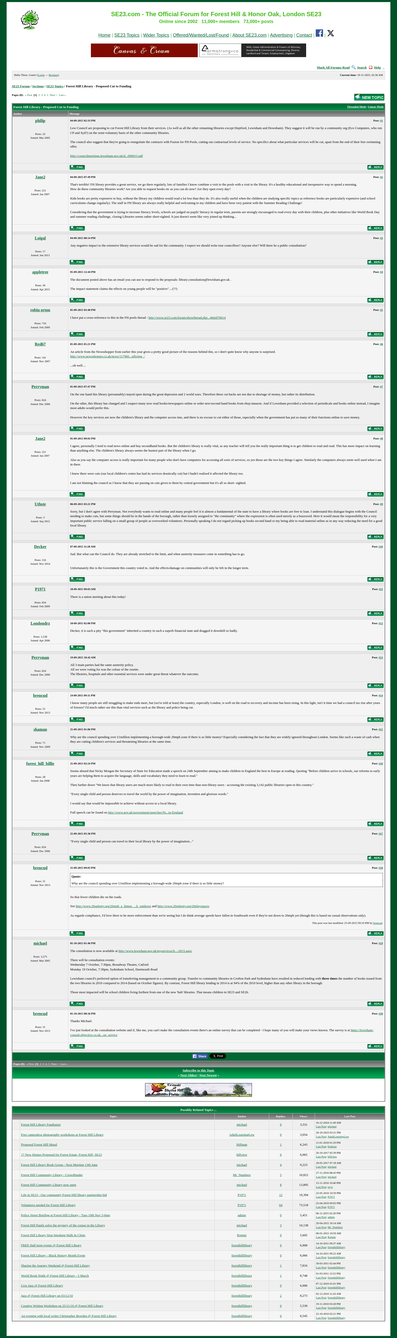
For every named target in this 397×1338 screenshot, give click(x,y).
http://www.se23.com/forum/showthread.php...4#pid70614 (187, 317)
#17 (381, 833)
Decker (40, 546)
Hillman (241, 1144)
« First (28, 94)
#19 (381, 943)
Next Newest (208, 1075)
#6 (381, 344)
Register (53, 74)
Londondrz (40, 623)
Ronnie (242, 1235)
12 (280, 1195)
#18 (381, 867)
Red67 (40, 344)
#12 (381, 623)
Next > (53, 94)
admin (242, 1215)
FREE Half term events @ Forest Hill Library (51, 1245)
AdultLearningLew (241, 1135)
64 (280, 1205)
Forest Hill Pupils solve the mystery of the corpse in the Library (63, 1225)
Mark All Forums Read (333, 67)
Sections (38, 86)
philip (40, 120)
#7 (381, 386)
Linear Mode (376, 106)
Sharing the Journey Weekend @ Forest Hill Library (55, 1265)
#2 (381, 176)
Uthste (40, 504)
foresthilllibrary (241, 1245)
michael (40, 943)
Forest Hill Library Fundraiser (41, 1124)
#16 (381, 763)
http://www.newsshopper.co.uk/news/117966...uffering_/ (107, 356)
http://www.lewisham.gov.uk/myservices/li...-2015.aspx (155, 951)
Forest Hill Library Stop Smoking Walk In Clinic (53, 1235)
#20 (381, 1013)
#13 (381, 657)
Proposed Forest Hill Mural (39, 1144)
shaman (40, 729)
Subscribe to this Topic (198, 1070)
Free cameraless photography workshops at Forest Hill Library (62, 1135)
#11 (381, 589)
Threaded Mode (356, 106)
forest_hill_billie (40, 763)
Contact (304, 35)
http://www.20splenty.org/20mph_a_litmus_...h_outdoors (113, 906)
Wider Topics (156, 35)
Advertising (281, 35)
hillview (241, 1155)
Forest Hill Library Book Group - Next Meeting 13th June (59, 1165)
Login (41, 74)
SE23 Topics (127, 35)
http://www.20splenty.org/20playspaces (183, 906)
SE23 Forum (21, 86)
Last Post (321, 1126)
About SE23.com (249, 35)
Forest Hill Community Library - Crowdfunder (52, 1175)
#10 (381, 546)
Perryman (40, 386)
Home (104, 35)
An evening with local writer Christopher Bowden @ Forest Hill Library (68, 1316)
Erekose (332, 1146)
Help (375, 67)
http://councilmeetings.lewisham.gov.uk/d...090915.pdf (106, 156)
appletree (40, 272)
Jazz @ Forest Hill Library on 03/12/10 (47, 1296)
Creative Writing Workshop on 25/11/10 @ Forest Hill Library (62, 1306)
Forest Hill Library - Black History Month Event (53, 1255)
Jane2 (40, 177)
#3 (381, 237)
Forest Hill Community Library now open (48, 1185)
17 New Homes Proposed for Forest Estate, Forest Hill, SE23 (61, 1155)
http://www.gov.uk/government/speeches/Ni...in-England (145, 812)
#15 (381, 729)
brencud (40, 695)
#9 (381, 503)
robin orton (40, 310)
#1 (381, 120)
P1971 (40, 589)
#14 (381, 695)
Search (359, 67)
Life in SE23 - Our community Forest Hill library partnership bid (64, 1195)
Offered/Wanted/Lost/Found (201, 35)
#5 (381, 309)
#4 (381, 271)
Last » (62, 94)
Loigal (40, 238)
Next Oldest (188, 1075)
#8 (381, 438)
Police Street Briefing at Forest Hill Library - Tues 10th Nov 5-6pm (65, 1215)
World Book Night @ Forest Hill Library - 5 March (55, 1276)
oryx (330, 1186)
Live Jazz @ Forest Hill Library (42, 1285)
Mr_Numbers (242, 1175)
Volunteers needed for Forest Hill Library (48, 1205)
